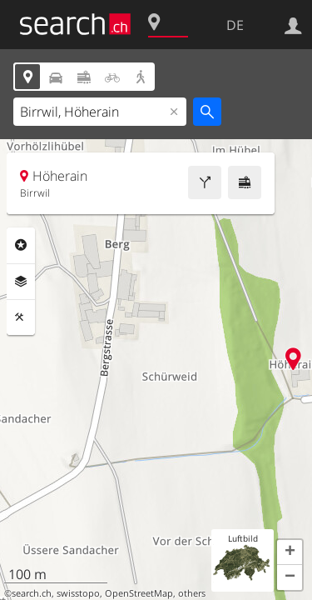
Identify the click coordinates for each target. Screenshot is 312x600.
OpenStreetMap (139, 593)
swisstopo (78, 593)
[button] (289, 552)
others (192, 593)
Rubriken (21, 245)
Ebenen (21, 281)
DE (235, 25)
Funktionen (21, 317)
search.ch (32, 593)
